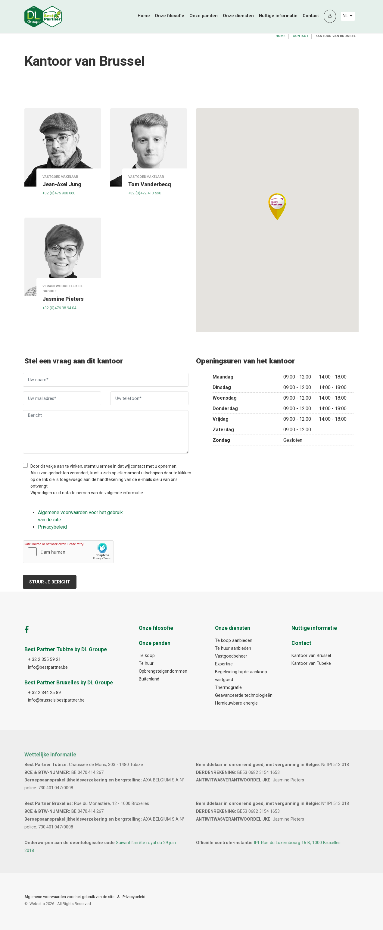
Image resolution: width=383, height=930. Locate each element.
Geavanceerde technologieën (243, 695)
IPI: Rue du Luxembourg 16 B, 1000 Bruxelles (297, 842)
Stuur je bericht (49, 582)
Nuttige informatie (278, 15)
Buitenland (149, 679)
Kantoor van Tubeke (311, 663)
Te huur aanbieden (233, 648)
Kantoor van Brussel (311, 655)
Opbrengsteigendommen (163, 671)
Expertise (224, 664)
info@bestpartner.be (48, 667)
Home (144, 15)
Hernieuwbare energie (236, 703)
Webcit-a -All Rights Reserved (60, 903)
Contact (311, 15)
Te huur (146, 663)
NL (348, 15)
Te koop (147, 655)
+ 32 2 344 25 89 (44, 692)
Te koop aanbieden (233, 640)
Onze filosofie (169, 15)
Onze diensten (238, 15)
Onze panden (203, 15)
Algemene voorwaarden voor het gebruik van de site (69, 896)
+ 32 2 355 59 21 (44, 659)
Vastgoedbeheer (231, 656)
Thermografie (228, 687)
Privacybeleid (134, 896)
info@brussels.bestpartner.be (56, 700)
